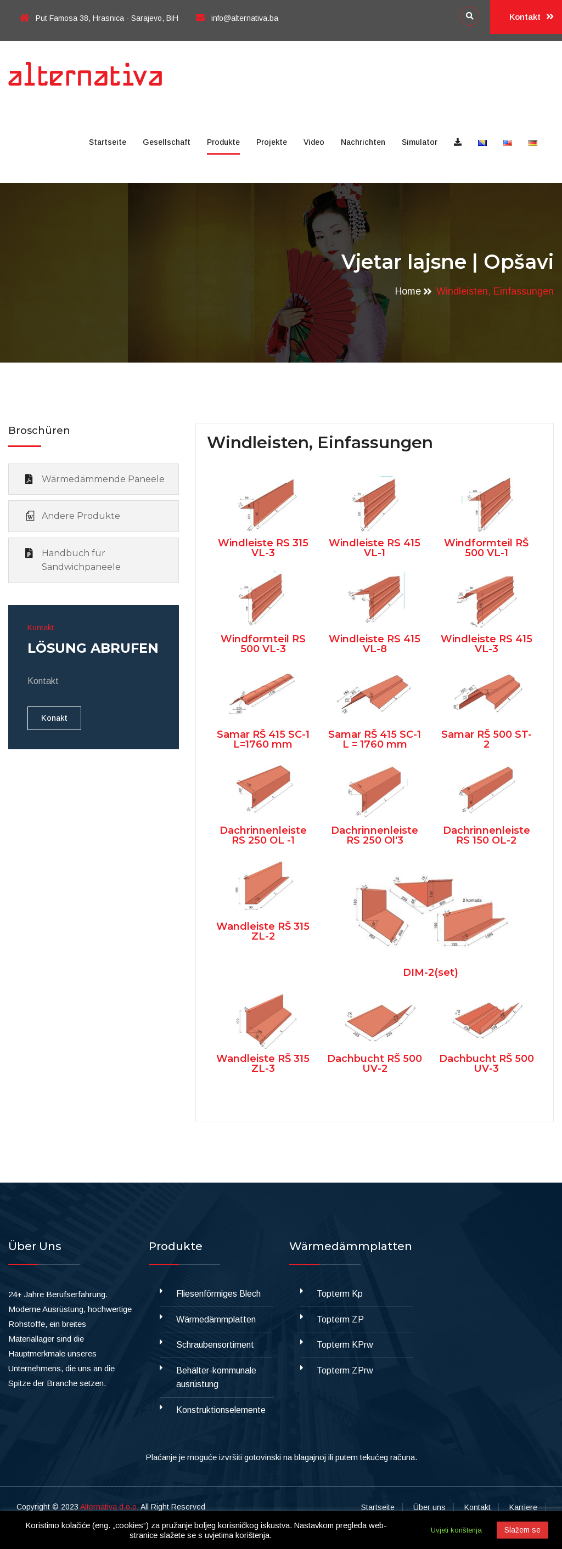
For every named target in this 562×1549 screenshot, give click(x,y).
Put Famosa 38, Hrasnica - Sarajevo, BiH (98, 18)
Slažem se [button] (522, 1529)
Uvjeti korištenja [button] (456, 1530)
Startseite (107, 142)
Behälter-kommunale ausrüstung (216, 1377)
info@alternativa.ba (237, 18)
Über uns (429, 1507)
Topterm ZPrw (345, 1370)
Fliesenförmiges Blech (218, 1293)
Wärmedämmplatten (216, 1319)
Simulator (419, 142)
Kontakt (531, 17)
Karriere (523, 1507)
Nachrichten (363, 142)
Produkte (223, 142)
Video (314, 142)
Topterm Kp (340, 1293)
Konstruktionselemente (221, 1410)
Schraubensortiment (215, 1344)
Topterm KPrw (345, 1344)
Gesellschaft (166, 142)
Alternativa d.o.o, (109, 1506)
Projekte (271, 142)
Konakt (54, 718)
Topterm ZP (340, 1319)
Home (408, 291)
